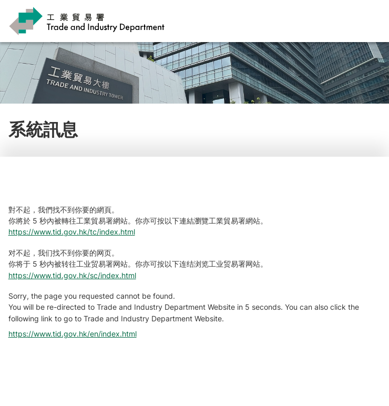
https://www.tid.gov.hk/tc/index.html (71, 231)
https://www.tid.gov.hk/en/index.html (72, 333)
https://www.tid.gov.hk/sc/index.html (72, 275)
